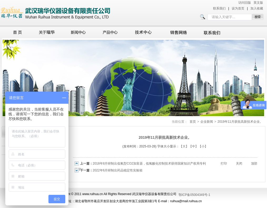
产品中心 (111, 31)
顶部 (254, 163)
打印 (224, 163)
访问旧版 (244, 2)
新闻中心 (79, 31)
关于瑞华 (47, 31)
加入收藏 (256, 8)
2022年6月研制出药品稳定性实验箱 (117, 170)
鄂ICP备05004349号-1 (194, 195)
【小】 (203, 146)
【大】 (184, 146)
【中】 (193, 146)
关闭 (239, 163)
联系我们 (219, 8)
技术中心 (145, 31)
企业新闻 (206, 121)
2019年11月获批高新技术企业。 (240, 121)
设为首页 (238, 8)
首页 (16, 31)
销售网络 (179, 31)
